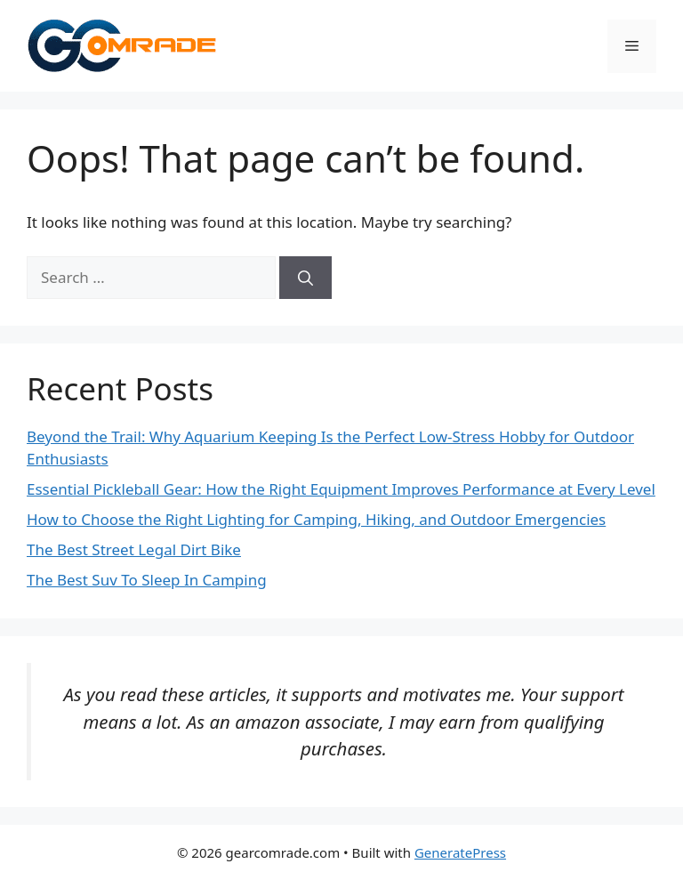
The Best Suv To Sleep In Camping (147, 579)
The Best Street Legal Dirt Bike (134, 549)
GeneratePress (460, 852)
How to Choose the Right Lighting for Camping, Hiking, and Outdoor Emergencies (316, 519)
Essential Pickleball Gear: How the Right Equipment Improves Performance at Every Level (341, 489)
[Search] (305, 277)
